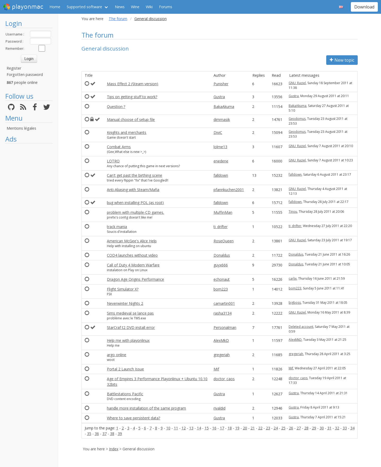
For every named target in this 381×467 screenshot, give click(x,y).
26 (291, 427)
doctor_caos (224, 378)
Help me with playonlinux (128, 340)
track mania (117, 226)
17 (222, 427)
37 (104, 433)
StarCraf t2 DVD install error (131, 327)
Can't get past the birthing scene (134, 175)
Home (54, 6)
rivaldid (219, 408)
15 (207, 427)
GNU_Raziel (297, 83)
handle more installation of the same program (146, 408)
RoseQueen (224, 240)
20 (245, 427)
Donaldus (222, 255)
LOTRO (113, 161)
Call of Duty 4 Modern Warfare (133, 264)
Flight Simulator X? (122, 289)
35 (89, 433)
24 (276, 427)
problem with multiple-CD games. (135, 212)
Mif (216, 368)
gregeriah (222, 354)
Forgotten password (25, 74)
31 (329, 427)
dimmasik (222, 119)
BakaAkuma (224, 106)
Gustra (219, 96)
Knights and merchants (126, 132)
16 (214, 427)
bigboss (295, 302)
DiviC (218, 132)
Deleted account (301, 326)
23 (268, 427)
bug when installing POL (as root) (135, 202)
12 (184, 427)
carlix (293, 278)
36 (97, 433)
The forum (118, 18)
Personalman (225, 327)
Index (113, 448)
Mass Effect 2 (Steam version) (132, 83)
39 (120, 433)
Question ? (116, 106)
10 (168, 427)
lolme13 (220, 146)
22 (260, 427)
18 (230, 427)
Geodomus (297, 118)
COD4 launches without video (132, 255)
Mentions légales (21, 128)
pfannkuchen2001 (229, 189)
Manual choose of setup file (131, 119)
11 (176, 427)
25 (283, 427)
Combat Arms (119, 146)
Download (364, 7)
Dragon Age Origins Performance (135, 279)
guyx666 (221, 264)
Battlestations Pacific (125, 393)
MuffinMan (223, 212)
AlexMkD (221, 340)
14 (199, 427)
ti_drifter (221, 226)
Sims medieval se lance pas (130, 313)
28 (306, 427)
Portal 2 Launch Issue (125, 368)
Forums (165, 6)
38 (112, 433)
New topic (342, 60)
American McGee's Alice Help (132, 240)
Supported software (84, 6)
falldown (221, 175)
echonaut (222, 279)
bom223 (221, 289)
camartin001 (224, 303)
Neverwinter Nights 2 (125, 303)
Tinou (293, 211)
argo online (116, 354)
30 (322, 427)
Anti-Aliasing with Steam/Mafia (133, 189)
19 (237, 427)
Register (14, 68)
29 (314, 427)
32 (337, 427)
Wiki (149, 6)
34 (352, 427)
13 (191, 427)
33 (345, 427)
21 (253, 427)
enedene (221, 161)
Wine (135, 6)
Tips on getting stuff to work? (132, 96)
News (120, 6)
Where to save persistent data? (133, 417)
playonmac (23, 7)
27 (299, 427)
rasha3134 (223, 313)
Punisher (221, 83)
